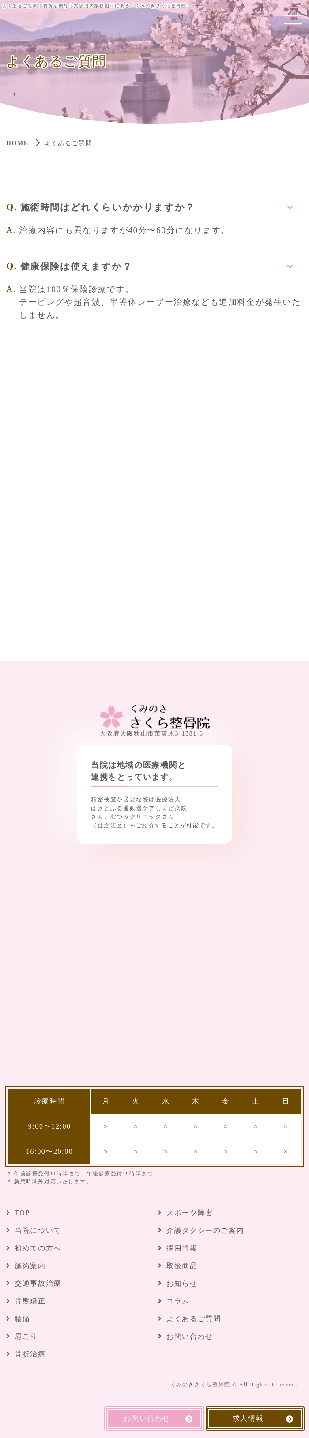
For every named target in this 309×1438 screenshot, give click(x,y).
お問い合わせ (189, 1336)
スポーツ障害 (189, 1212)
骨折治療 (30, 1354)
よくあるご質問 (193, 1318)
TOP (22, 1212)
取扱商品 (181, 1265)
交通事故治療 (38, 1283)
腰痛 (22, 1318)
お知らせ (181, 1283)
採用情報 (181, 1248)
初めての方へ (38, 1248)
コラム (178, 1301)
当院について (38, 1230)
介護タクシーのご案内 (205, 1230)
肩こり (26, 1336)
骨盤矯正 (30, 1301)
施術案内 (30, 1265)
